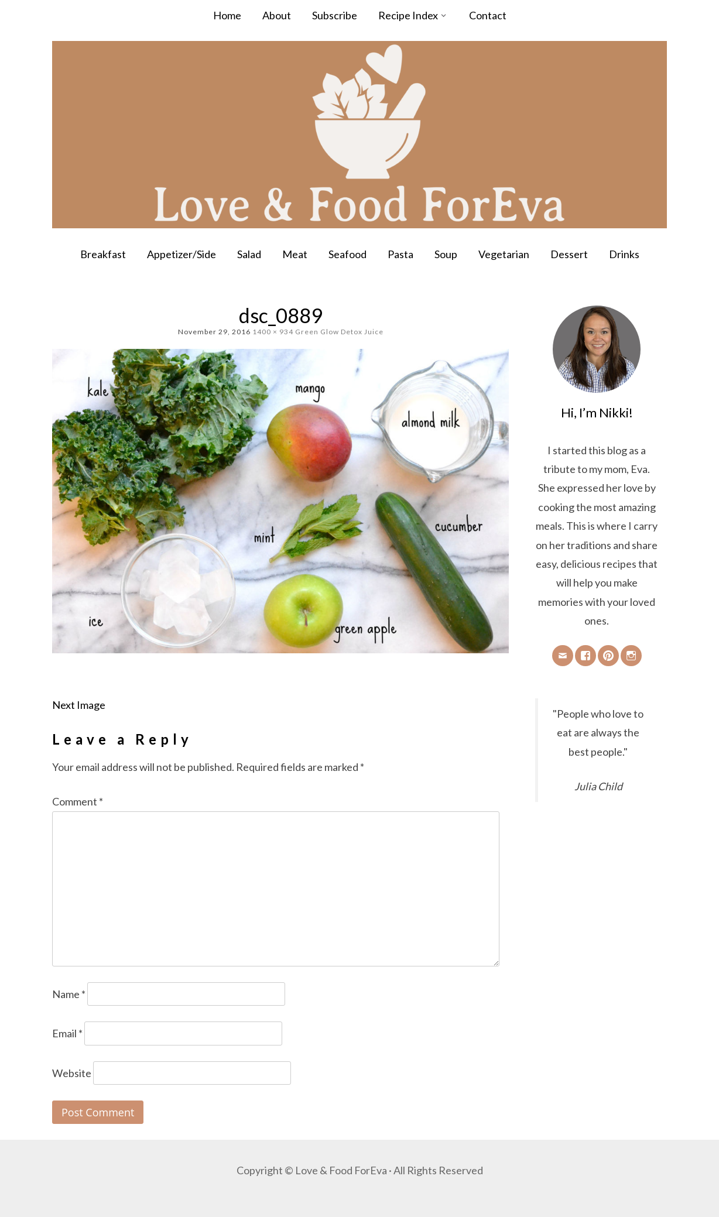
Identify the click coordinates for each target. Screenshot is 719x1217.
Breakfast (103, 254)
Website (71, 1073)
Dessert (569, 254)
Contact (487, 15)
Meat (294, 254)
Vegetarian (503, 254)
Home (227, 15)
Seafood (347, 254)
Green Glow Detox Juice (339, 331)
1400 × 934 (272, 331)
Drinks (624, 254)
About (276, 15)
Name (68, 994)
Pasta (400, 254)
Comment (77, 801)
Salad (249, 254)
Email (67, 1033)
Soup (445, 254)
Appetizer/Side (181, 254)
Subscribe (334, 15)
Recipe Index (408, 15)
